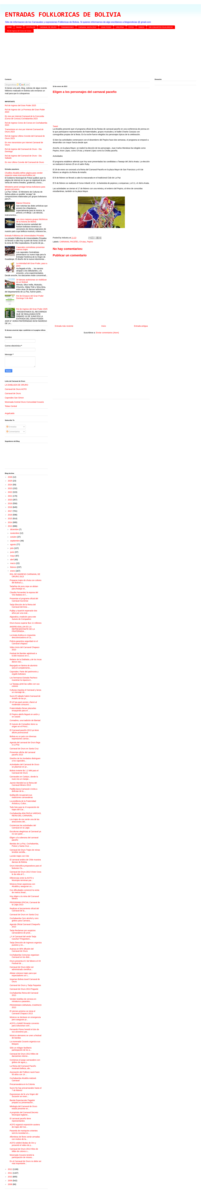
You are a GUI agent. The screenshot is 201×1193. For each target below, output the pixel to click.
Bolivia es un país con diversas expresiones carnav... (23, 737)
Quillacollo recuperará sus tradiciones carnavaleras (21, 796)
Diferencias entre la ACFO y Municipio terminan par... (22, 879)
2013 (10, 526)
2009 (10, 1180)
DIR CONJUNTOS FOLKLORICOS (161, 27)
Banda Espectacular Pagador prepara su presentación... (22, 1101)
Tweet (55, 126)
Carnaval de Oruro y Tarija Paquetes (25, 985)
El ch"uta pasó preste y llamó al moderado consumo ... (23, 703)
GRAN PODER (106, 27)
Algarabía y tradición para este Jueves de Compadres (23, 618)
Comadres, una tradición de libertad (25, 720)
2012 (10, 1169)
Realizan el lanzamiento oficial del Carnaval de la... (24, 909)
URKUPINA (120, 27)
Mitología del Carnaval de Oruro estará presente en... (23, 1107)
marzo (13, 563)
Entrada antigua (141, 326)
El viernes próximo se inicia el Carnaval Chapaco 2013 (22, 1012)
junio (12, 552)
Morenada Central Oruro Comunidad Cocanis (24, 402)
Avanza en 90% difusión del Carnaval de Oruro (22, 950)
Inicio (103, 326)
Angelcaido (9, 413)
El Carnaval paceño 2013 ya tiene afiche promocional (24, 731)
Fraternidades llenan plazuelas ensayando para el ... (23, 709)
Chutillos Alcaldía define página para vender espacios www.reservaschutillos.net (24, 174)
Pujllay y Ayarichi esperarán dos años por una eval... (23, 612)
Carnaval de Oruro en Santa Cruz (24, 748)
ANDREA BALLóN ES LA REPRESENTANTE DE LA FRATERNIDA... (22, 629)
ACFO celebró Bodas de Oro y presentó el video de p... (23, 1144)
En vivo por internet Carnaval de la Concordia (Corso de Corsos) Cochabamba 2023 (24, 117)
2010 (10, 1177)
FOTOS (131, 27)
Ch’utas (82, 242)
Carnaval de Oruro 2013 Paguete (24, 989)
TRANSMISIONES (67, 27)
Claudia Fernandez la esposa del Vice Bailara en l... (24, 593)
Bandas (19, 27)
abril (12, 559)
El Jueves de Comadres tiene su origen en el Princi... (24, 725)
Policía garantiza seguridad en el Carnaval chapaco (24, 642)
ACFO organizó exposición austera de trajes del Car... (25, 1125)
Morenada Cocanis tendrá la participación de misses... (22, 1156)
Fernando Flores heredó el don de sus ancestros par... (24, 1030)
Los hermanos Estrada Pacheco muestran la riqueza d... (23, 679)
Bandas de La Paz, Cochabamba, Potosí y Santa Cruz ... (24, 845)
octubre (13, 537)
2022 (10, 492)
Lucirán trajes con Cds (19, 856)
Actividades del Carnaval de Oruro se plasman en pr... (24, 765)
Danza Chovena (23, 203)
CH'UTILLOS (30, 27)
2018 (10, 507)
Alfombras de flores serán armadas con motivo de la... (25, 1138)
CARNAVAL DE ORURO (48, 27)
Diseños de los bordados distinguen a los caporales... (25, 759)
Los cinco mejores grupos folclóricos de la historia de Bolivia (32, 220)
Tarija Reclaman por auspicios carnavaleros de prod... (23, 931)
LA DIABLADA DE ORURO (16, 385)
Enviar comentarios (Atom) (107, 333)
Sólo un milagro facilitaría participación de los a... (21, 1049)
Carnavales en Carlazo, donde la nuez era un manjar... (24, 778)
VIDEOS (141, 27)
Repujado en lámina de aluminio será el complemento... (23, 666)
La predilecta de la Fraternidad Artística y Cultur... (23, 802)
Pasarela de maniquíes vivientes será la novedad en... (24, 1132)
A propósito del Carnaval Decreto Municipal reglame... (24, 1113)
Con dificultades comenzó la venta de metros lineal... (24, 891)
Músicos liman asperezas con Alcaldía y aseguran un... (22, 885)
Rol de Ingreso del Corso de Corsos (19, 31)
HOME (9, 27)
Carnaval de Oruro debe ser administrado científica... (22, 968)
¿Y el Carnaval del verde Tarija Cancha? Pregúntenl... (23, 937)
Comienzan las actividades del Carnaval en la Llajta (23, 826)
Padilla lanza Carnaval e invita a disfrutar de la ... (23, 790)
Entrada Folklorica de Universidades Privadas (24, 236)
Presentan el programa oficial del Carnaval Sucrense (24, 599)
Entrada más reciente (64, 326)
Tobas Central (11, 406)
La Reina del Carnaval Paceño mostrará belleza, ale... (23, 1067)
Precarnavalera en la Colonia (22, 1084)
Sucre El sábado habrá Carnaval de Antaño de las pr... (25, 697)
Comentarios (13, 431)
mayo (12, 556)
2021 (10, 496)
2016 (10, 515)
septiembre (15, 541)
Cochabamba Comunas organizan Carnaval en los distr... (24, 956)
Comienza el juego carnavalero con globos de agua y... (25, 1061)
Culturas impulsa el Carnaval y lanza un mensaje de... (25, 691)
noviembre (15, 533)
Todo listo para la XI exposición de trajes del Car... (24, 808)
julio (12, 548)
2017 (10, 511)
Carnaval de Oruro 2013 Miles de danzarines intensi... (24, 1055)
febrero (13, 567)
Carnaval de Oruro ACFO (16, 389)
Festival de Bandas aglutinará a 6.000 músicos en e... (23, 654)
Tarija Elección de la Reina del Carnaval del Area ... (23, 605)
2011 (10, 1173)
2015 (10, 518)
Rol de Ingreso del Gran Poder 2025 (20, 105)
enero (13, 571)
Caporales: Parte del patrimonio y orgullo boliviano (24, 673)
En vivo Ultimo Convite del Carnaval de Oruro (24, 162)
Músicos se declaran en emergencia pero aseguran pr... (25, 1018)
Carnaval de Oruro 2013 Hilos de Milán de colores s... (24, 1150)
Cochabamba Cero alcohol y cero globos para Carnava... (24, 919)
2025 (10, 481)
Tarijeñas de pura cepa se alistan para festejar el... (24, 587)
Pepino (90, 242)
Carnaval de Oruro (13, 393)
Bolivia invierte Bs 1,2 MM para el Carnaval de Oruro (24, 771)
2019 (10, 503)
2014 (10, 522)
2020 (10, 500)
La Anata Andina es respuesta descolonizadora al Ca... (22, 636)
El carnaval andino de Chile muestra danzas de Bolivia (25, 861)
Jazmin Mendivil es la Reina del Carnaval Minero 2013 (23, 784)
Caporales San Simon (14, 398)
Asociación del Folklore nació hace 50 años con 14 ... (25, 1073)
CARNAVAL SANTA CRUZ (87, 27)
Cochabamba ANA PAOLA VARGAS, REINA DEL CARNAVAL (25, 814)
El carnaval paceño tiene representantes (20, 1119)
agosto (13, 544)
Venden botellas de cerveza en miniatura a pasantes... (23, 1000)
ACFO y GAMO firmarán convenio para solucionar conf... (24, 1024)
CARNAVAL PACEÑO (69, 242)
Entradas (11, 427)
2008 (10, 1184)
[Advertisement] (88, 56)
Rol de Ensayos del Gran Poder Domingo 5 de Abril (30, 297)
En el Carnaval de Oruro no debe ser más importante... (25, 1162)
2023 (10, 488)
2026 (10, 477)
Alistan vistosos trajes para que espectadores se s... (23, 974)
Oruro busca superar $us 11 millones (26, 623)
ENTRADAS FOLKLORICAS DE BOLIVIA (63, 14)
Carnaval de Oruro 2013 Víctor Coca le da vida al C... (25, 873)
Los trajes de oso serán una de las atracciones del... (24, 820)
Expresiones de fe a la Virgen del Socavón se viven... (24, 1095)
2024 (10, 485)
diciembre (14, 529)
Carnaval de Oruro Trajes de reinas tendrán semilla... (25, 851)
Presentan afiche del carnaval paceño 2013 (22, 753)
